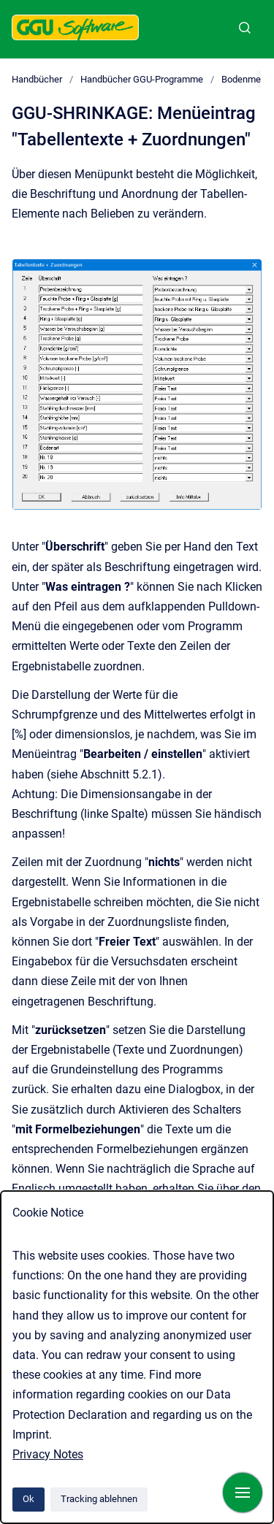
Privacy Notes (47, 1454)
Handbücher (37, 79)
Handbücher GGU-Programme (141, 79)
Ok (28, 1498)
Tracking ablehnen (99, 1498)
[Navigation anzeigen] (242, 1492)
